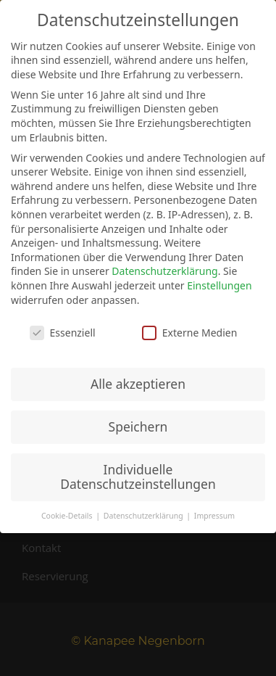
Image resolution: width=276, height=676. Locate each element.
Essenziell (63, 332)
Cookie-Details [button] (67, 516)
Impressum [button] (214, 516)
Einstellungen (219, 285)
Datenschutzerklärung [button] (144, 516)
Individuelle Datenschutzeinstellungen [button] (137, 476)
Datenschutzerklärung (164, 271)
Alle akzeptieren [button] (138, 383)
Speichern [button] (138, 426)
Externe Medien (189, 332)
